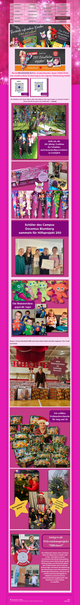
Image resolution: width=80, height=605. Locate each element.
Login (68, 599)
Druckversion (14, 599)
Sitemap (21, 599)
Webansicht (67, 601)
